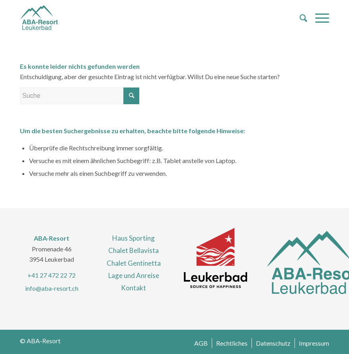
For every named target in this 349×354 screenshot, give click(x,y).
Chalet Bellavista (133, 250)
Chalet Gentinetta (134, 263)
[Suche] (299, 18)
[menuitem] (299, 18)
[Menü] (318, 18)
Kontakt (133, 288)
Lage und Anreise (133, 275)
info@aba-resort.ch (51, 288)
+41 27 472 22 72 (51, 275)
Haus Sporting (133, 238)
